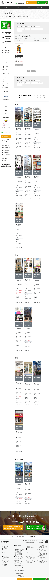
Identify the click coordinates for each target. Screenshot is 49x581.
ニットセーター (6, 85)
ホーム (5, 7)
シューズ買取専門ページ (6, 155)
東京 (34, 96)
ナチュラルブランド (6, 64)
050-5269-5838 (36, 180)
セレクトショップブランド (6, 67)
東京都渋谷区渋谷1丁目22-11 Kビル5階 (37, 130)
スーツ (4, 79)
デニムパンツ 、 (27, 38)
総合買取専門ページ (6, 145)
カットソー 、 (35, 38)
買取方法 (28, 7)
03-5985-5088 (19, 181)
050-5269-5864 (18, 228)
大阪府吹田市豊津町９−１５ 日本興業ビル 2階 (18, 383)
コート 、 (45, 38)
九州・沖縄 (44, 96)
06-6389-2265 (19, 386)
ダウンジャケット (6, 77)
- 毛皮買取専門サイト (20, 573)
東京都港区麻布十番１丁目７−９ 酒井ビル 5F (28, 129)
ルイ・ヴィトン (37, 26)
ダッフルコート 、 (38, 40)
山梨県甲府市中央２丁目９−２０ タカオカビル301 (28, 329)
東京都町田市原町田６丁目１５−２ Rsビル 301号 (37, 177)
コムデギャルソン (20, 28)
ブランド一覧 (39, 7)
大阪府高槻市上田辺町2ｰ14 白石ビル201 (37, 384)
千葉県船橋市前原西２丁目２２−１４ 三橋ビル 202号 (28, 280)
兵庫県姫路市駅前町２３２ (19, 432)
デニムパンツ (5, 87)
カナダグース (19, 31)
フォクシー (27, 28)
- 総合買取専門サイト (20, 565)
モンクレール (19, 26)
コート (4, 81)
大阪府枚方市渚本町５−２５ (27, 384)
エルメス (32, 28)
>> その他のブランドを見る (6, 127)
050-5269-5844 (36, 285)
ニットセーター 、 (23, 40)
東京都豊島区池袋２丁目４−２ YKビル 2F (19, 178)
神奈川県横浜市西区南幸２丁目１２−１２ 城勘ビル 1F (19, 281)
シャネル (25, 26)
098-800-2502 (19, 488)
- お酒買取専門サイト (20, 575)
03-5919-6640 (19, 132)
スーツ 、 (17, 40)
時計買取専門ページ (6, 158)
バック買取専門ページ (6, 148)
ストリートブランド (6, 62)
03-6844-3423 (28, 132)
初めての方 (17, 7)
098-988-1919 (28, 487)
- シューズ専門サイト (20, 576)
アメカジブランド (6, 58)
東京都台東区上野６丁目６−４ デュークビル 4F (28, 177)
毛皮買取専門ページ (6, 150)
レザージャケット (6, 83)
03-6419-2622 (37, 133)
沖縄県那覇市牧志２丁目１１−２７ (19, 485)
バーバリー (30, 26)
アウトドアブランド (6, 60)
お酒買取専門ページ (6, 152)
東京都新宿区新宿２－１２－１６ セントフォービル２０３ (19, 129)
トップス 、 (40, 38)
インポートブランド (6, 50)
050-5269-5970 (27, 283)
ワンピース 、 (31, 40)
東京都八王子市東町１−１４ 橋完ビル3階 (19, 225)
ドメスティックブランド (6, 53)
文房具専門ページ (6, 160)
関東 (37, 96)
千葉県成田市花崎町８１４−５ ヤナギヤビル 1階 (19, 329)
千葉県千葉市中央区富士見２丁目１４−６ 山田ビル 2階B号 (37, 281)
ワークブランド (6, 69)
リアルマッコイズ (39, 28)
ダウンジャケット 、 (19, 38)
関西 (40, 96)
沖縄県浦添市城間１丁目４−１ (28, 484)
